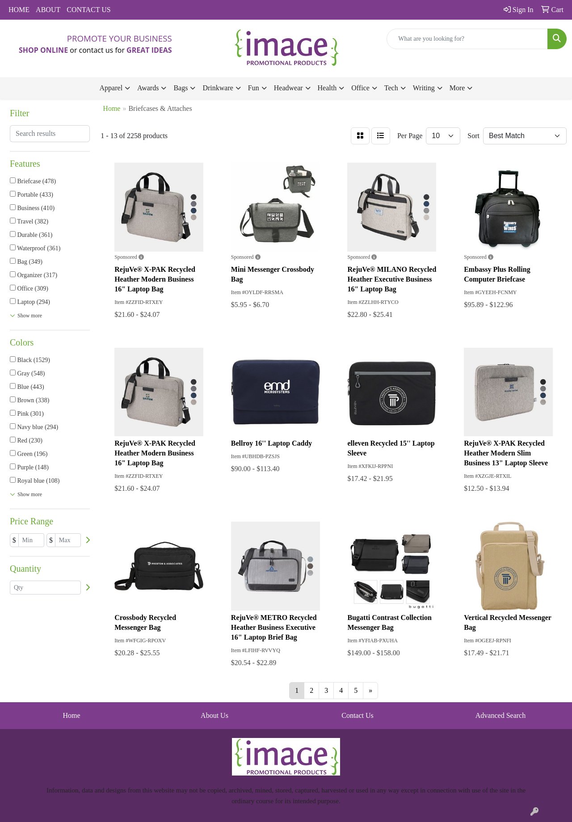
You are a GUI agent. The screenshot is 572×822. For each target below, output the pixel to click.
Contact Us (357, 715)
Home (71, 715)
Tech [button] (391, 88)
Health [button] (327, 88)
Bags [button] (180, 88)
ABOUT (48, 9)
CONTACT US (88, 9)
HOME (18, 9)
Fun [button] (253, 88)
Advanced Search (500, 715)
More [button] (457, 88)
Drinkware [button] (217, 88)
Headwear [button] (288, 88)
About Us (214, 715)
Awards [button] (148, 88)
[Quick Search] (467, 39)
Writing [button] (424, 88)
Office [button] (360, 88)
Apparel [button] (111, 88)
